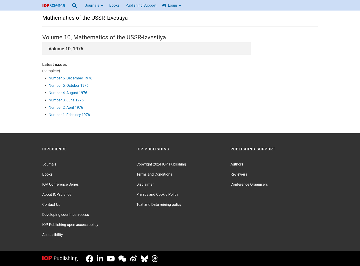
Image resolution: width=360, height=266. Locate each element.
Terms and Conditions (154, 174)
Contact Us (51, 204)
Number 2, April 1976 (66, 107)
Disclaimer (145, 184)
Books (114, 5)
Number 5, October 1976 (69, 85)
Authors (237, 164)
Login (171, 5)
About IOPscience (56, 194)
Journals (94, 5)
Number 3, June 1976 (66, 100)
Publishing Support (140, 5)
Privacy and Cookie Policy (157, 194)
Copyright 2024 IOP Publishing (161, 164)
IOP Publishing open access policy (70, 225)
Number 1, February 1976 (69, 115)
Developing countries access (65, 214)
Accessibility (52, 235)
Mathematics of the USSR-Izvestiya (85, 18)
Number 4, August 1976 (68, 93)
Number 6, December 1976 (70, 78)
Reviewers (239, 174)
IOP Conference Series (60, 184)
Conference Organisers (249, 184)
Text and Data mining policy (158, 204)
